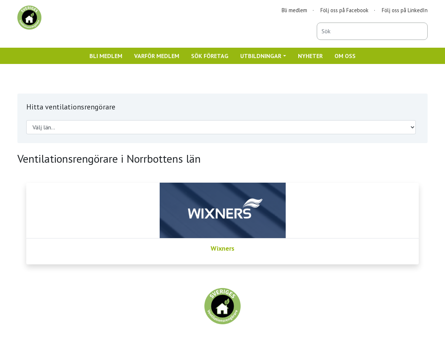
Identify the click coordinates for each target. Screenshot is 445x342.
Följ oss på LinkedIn (405, 10)
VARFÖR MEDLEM (156, 56)
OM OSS (345, 56)
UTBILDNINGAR (260, 56)
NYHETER (310, 56)
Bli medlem (294, 10)
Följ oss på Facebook (344, 10)
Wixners (222, 248)
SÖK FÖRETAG (209, 56)
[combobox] (372, 31)
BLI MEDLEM (105, 56)
